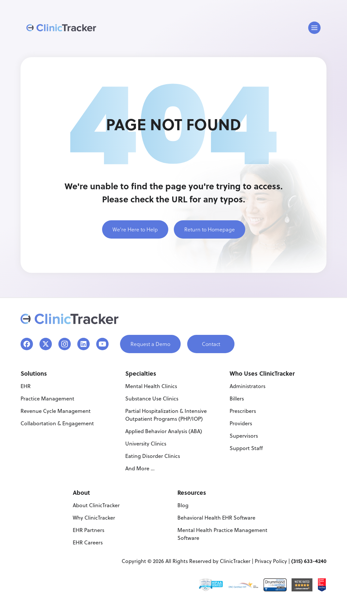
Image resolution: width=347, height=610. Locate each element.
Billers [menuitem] (237, 398)
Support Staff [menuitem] (246, 448)
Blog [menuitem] (183, 505)
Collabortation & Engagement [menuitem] (57, 423)
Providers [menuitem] (241, 423)
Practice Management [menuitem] (47, 398)
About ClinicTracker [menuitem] (96, 505)
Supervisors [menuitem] (244, 435)
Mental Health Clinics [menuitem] (151, 386)
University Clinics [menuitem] (145, 443)
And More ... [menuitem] (140, 468)
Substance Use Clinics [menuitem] (151, 398)
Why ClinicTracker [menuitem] (94, 517)
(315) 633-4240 (308, 561)
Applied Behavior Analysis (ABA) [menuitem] (163, 431)
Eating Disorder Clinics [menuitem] (152, 456)
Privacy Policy (271, 561)
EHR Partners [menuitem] (88, 530)
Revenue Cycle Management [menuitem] (56, 410)
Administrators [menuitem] (247, 386)
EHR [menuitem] (26, 386)
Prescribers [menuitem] (243, 410)
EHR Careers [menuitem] (88, 542)
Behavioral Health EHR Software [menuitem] (216, 517)
